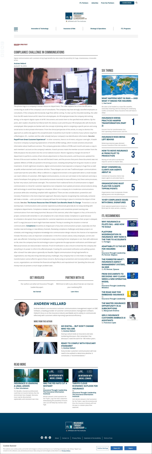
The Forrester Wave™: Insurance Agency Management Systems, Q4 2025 (113, 263)
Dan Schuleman (22, 388)
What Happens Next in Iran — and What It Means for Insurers (120, 99)
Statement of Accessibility (92, 438)
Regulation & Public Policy (20, 45)
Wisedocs (105, 288)
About (57, 438)
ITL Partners (83, 3)
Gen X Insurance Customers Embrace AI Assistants (114, 318)
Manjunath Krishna (111, 311)
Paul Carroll (107, 103)
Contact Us (65, 438)
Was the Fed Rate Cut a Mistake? (55, 384)
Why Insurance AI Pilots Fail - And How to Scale (113, 224)
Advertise (95, 3)
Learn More (75, 292)
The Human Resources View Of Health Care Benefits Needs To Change (55, 202)
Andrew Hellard (20, 63)
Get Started (37, 292)
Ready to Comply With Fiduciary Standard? (78, 344)
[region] (76, 448)
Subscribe (127, 3)
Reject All (117, 448)
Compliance (30, 226)
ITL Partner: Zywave (111, 269)
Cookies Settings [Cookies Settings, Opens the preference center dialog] (102, 448)
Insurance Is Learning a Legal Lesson (26, 384)
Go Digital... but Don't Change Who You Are (77, 327)
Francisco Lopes (110, 323)
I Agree (130, 448)
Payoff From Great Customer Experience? (30, 139)
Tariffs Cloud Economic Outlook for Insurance (85, 386)
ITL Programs (126, 29)
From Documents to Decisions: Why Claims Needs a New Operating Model (114, 278)
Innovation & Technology (39, 29)
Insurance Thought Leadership (55, 390)
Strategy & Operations (98, 29)
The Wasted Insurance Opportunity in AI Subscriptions (113, 306)
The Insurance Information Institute (53, 393)
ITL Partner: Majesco (109, 255)
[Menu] (19, 29)
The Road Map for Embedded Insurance (113, 293)
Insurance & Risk (69, 29)
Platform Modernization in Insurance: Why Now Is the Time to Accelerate (114, 236)
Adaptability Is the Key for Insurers (114, 247)
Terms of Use (108, 438)
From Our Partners (107, 3)
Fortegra (107, 242)
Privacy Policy (76, 438)
